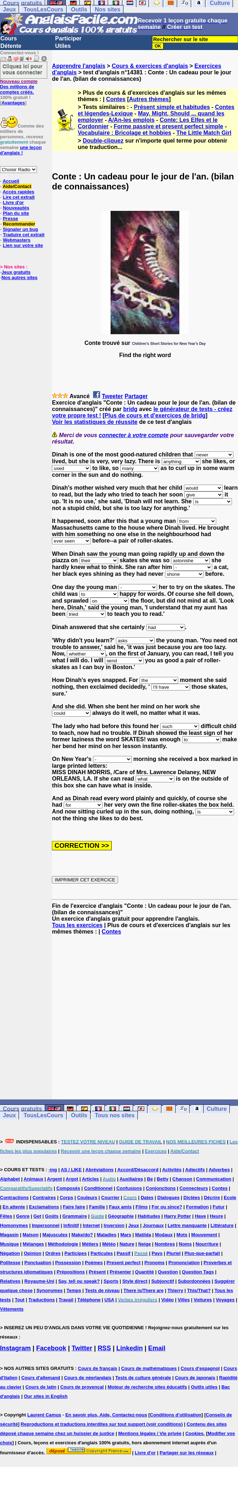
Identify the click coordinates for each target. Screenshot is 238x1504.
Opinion (33, 1253)
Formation (197, 1206)
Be (150, 1179)
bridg (130, 409)
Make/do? (82, 1234)
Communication (213, 1179)
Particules (102, 1253)
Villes (184, 1299)
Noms (185, 1244)
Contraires (44, 1197)
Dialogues (168, 1197)
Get (37, 1216)
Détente (10, 46)
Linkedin (129, 1348)
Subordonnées (194, 1281)
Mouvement (204, 1234)
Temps (74, 1290)
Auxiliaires (131, 1179)
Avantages (13, 102)
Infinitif (71, 1225)
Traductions (41, 1299)
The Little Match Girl (204, 133)
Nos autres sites (19, 277)
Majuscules (55, 1234)
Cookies (194, 1433)
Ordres (52, 1253)
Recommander (19, 224)
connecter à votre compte (134, 435)
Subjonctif (162, 1281)
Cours (8, 38)
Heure (216, 1216)
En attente (14, 1206)
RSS (104, 1348)
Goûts (52, 1216)
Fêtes (6, 1216)
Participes (75, 1253)
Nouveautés (16, 208)
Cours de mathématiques (148, 1368)
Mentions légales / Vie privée (149, 1433)
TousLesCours (43, 9)
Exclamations (44, 1206)
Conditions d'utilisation (175, 1415)
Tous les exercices (77, 925)
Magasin (9, 1234)
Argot (72, 1179)
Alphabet (10, 1179)
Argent (54, 1179)
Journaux (153, 1225)
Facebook (51, 1348)
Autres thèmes (149, 99)
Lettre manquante (187, 1225)
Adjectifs (195, 1169)
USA (109, 1299)
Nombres (165, 1244)
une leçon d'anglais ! (21, 150)
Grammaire (74, 1216)
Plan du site (16, 213)
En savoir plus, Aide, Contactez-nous (106, 1415)
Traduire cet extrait (23, 234)
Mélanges (33, 1244)
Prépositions (71, 1272)
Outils (79, 9)
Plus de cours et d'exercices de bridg (155, 415)
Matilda (143, 1234)
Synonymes (50, 1290)
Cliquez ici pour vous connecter (23, 69)
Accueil (11, 181)
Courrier (110, 1197)
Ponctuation (37, 1262)
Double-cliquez (103, 141)
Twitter (82, 1348)
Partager (136, 396)
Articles (90, 1179)
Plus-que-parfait (202, 1253)
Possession (68, 1262)
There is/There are (143, 1290)
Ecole (230, 1197)
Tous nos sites (115, 1115)
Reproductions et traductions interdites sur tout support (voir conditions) (102, 1424)
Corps (66, 1197)
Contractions (14, 1197)
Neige (144, 1244)
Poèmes (94, 1262)
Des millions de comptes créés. (19, 87)
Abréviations (100, 1169)
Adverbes (219, 1169)
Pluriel (173, 1253)
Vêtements (12, 1309)
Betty (163, 1179)
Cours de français (97, 1368)
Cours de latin (41, 1387)
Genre (23, 1216)
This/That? (199, 1290)
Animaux (33, 1179)
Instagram (15, 1348)
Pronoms (154, 1262)
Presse (10, 218)
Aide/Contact (17, 186)
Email (156, 1348)
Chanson (183, 1179)
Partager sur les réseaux (187, 1452)
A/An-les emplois (131, 120)
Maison (31, 1234)
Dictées (192, 1197)
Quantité (144, 1272)
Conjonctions (161, 1188)
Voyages (225, 1299)
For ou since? (167, 1206)
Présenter (120, 1272)
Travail (66, 1299)
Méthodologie (63, 1244)
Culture (217, 1109)
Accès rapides (18, 191)
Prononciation (184, 1262)
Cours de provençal (81, 1387)
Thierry (175, 1290)
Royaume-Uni (39, 1281)
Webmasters (16, 240)
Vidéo (167, 1299)
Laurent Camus (44, 1415)
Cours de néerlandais (87, 1377)
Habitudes (149, 1216)
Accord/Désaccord (138, 1169)
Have (200, 1216)
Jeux (9, 9)
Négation (10, 1253)
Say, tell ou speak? (79, 1281)
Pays (157, 1253)
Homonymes (14, 1225)
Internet (91, 1225)
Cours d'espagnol (200, 1368)
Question (168, 1272)
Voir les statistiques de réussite (94, 422)
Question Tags (198, 1272)
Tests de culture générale (143, 1377)
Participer (68, 38)
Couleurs (87, 1197)
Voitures (203, 1299)
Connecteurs (193, 1188)
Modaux (164, 1234)
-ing (52, 1169)
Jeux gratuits (15, 272)
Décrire (212, 1197)
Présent (97, 1272)
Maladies (106, 1234)
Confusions (129, 1188)
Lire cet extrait (19, 197)
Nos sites (107, 9)
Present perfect (124, 1262)
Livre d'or (13, 202)
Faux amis (120, 1206)
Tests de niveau (102, 1290)
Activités (171, 1169)
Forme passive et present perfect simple (168, 126)
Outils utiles (204, 1387)
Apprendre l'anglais (78, 66)
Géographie (121, 1216)
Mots (181, 1234)
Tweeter (112, 396)
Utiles (63, 46)
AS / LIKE (71, 1169)
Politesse (10, 1262)
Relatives (10, 1281)
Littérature (221, 1225)
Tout (19, 1299)
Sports (111, 1281)
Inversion (114, 1225)
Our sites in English (46, 1396)
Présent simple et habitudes (172, 107)
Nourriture (207, 1244)
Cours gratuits (22, 1109)
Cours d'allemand (40, 1377)
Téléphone (89, 1299)
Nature (127, 1244)
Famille (97, 1206)
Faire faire (74, 1206)
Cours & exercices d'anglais (150, 66)
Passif (123, 1253)
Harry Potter (177, 1216)
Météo (109, 1244)
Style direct (134, 1281)
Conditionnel (98, 1188)
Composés (68, 1188)
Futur (218, 1206)
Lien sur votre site (23, 245)
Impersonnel (45, 1225)
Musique (9, 1244)
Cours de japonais (195, 1377)
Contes (116, 99)
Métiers (90, 1244)
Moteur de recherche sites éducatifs (147, 1387)
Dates (147, 1197)
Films (142, 1206)
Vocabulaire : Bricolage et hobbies (124, 133)
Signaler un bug (20, 229)
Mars (125, 1234)
